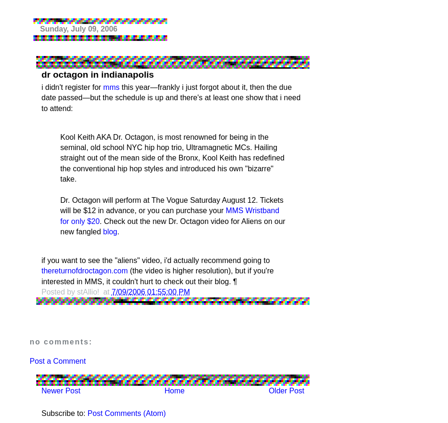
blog (110, 232)
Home (174, 391)
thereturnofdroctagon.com (84, 271)
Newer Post (61, 391)
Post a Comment (58, 361)
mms (111, 87)
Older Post (286, 391)
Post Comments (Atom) (127, 413)
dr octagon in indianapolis (97, 75)
